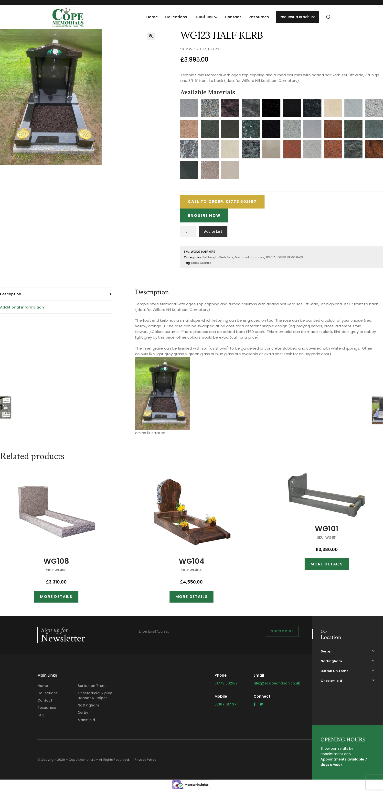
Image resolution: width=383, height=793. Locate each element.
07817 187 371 (226, 706)
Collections (174, 17)
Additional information (22, 308)
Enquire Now (206, 217)
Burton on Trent (92, 687)
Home (150, 17)
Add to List (213, 233)
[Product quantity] (188, 233)
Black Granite (201, 265)
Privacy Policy (146, 762)
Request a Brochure (296, 17)
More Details (56, 598)
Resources (256, 17)
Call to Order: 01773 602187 (225, 202)
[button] (151, 36)
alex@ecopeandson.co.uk (277, 685)
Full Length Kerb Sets (218, 259)
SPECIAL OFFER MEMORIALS (284, 259)
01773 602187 (226, 685)
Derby (83, 714)
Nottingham (88, 707)
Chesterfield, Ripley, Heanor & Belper (95, 698)
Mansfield (86, 722)
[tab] (56, 295)
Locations (202, 16)
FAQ (40, 717)
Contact (231, 17)
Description (11, 295)
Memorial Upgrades (249, 259)
